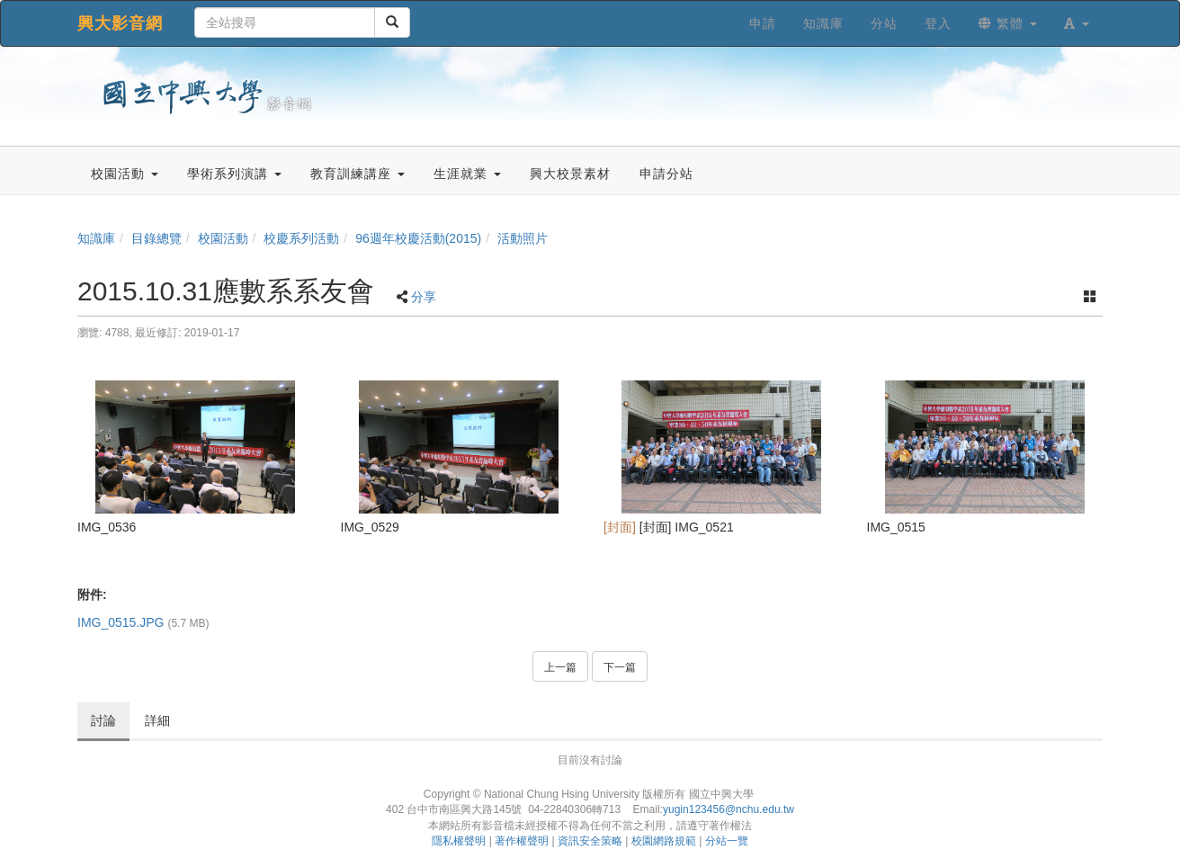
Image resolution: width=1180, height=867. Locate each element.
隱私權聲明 (459, 841)
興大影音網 (120, 23)
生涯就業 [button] (467, 173)
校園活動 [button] (124, 173)
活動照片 (522, 238)
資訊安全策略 (590, 841)
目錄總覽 (156, 238)
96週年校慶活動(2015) (418, 238)
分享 (423, 297)
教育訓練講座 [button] (357, 173)
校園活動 (223, 238)
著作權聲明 (522, 841)
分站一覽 (726, 841)
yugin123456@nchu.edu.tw (728, 809)
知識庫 (96, 238)
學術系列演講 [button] (234, 173)
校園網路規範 (663, 841)
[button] (1076, 23)
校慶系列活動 (301, 238)
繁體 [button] (1008, 23)
